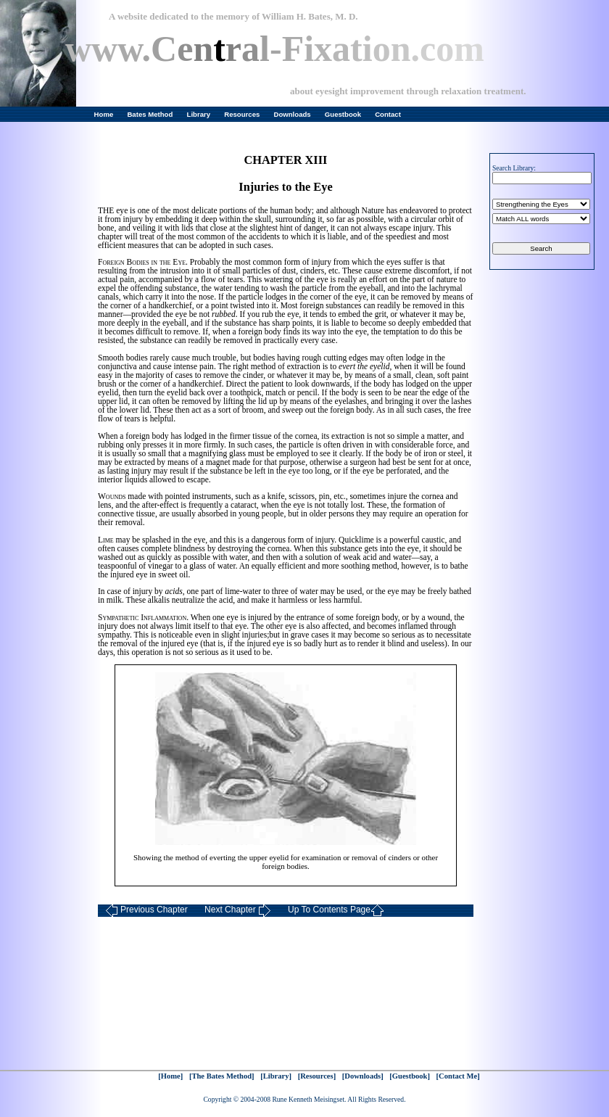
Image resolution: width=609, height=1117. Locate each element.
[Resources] (317, 1076)
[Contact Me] (458, 1076)
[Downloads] (363, 1076)
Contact (388, 114)
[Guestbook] (409, 1076)
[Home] (170, 1076)
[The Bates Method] (221, 1076)
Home (104, 114)
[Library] (275, 1076)
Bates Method (150, 114)
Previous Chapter (146, 910)
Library (199, 114)
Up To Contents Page (336, 910)
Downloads (292, 114)
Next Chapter (237, 910)
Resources (242, 114)
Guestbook (343, 114)
